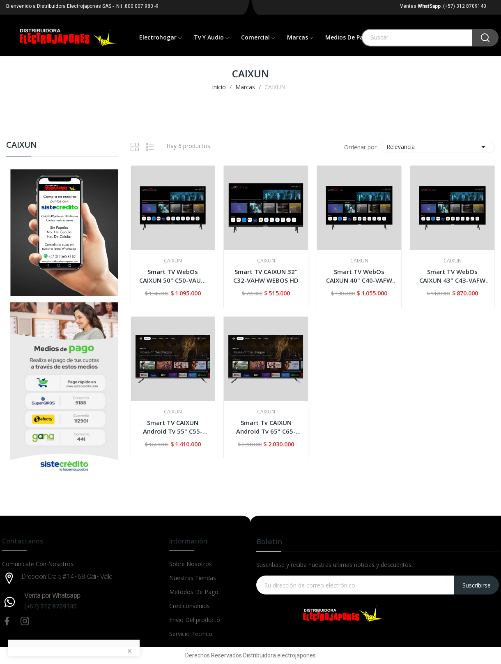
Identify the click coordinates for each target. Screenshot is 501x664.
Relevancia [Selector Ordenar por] (437, 147)
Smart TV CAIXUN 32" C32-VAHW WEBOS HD (266, 275)
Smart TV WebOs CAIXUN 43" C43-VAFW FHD (452, 276)
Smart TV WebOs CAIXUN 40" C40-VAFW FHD (359, 276)
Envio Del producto (194, 620)
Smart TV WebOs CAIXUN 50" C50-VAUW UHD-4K (173, 276)
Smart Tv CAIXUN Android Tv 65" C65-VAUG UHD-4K (266, 427)
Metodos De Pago (193, 592)
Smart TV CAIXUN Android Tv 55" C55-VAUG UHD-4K (172, 427)
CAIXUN (21, 145)
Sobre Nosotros (190, 564)
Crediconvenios (189, 606)
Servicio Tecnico (190, 634)
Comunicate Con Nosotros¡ (38, 564)
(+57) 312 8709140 (50, 606)
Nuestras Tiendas (192, 578)
